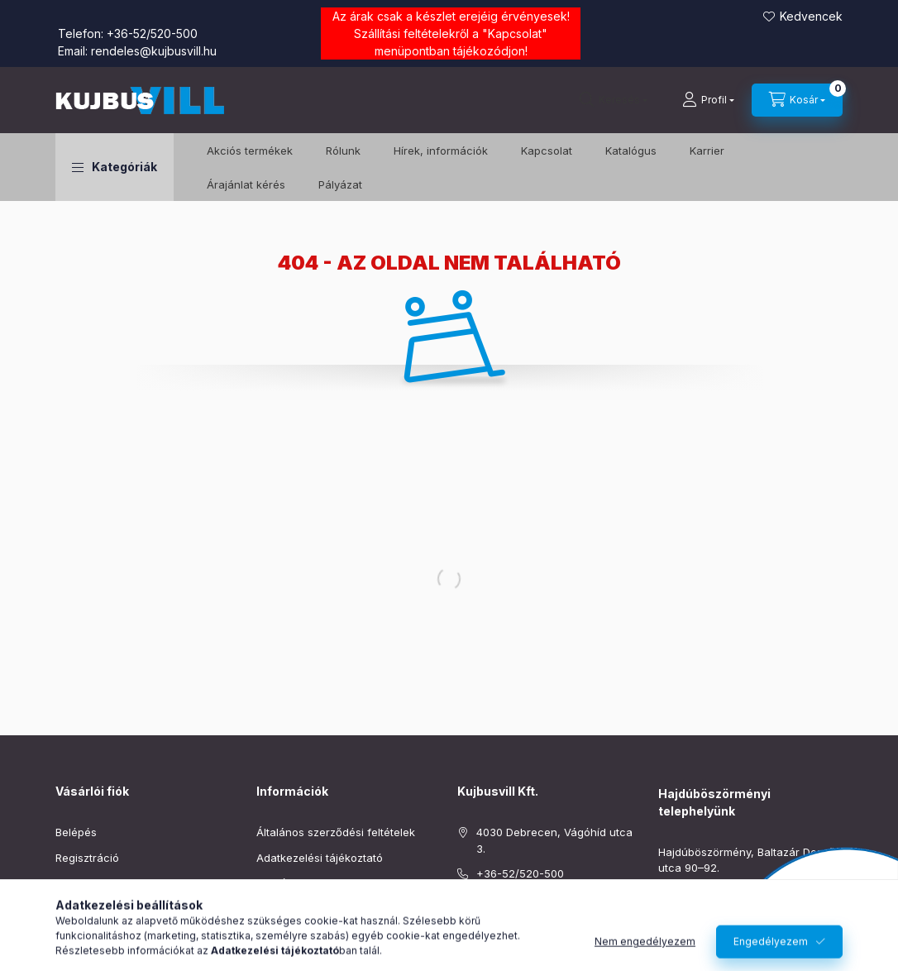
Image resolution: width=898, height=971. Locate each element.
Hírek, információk (441, 150)
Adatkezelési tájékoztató (319, 857)
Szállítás (277, 908)
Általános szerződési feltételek (335, 832)
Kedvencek (811, 16)
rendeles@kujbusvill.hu (154, 51)
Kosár (69, 908)
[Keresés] (613, 100)
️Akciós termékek (250, 150)
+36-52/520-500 (152, 33)
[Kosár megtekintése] (797, 100)
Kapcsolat (515, 33)
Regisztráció (87, 857)
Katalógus (631, 150)
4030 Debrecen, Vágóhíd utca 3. (554, 840)
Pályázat (340, 184)
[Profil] (708, 100)
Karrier (707, 150)
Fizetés (274, 882)
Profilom (76, 882)
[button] (114, 167)
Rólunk (343, 150)
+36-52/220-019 (700, 893)
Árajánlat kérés (246, 184)
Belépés (76, 832)
